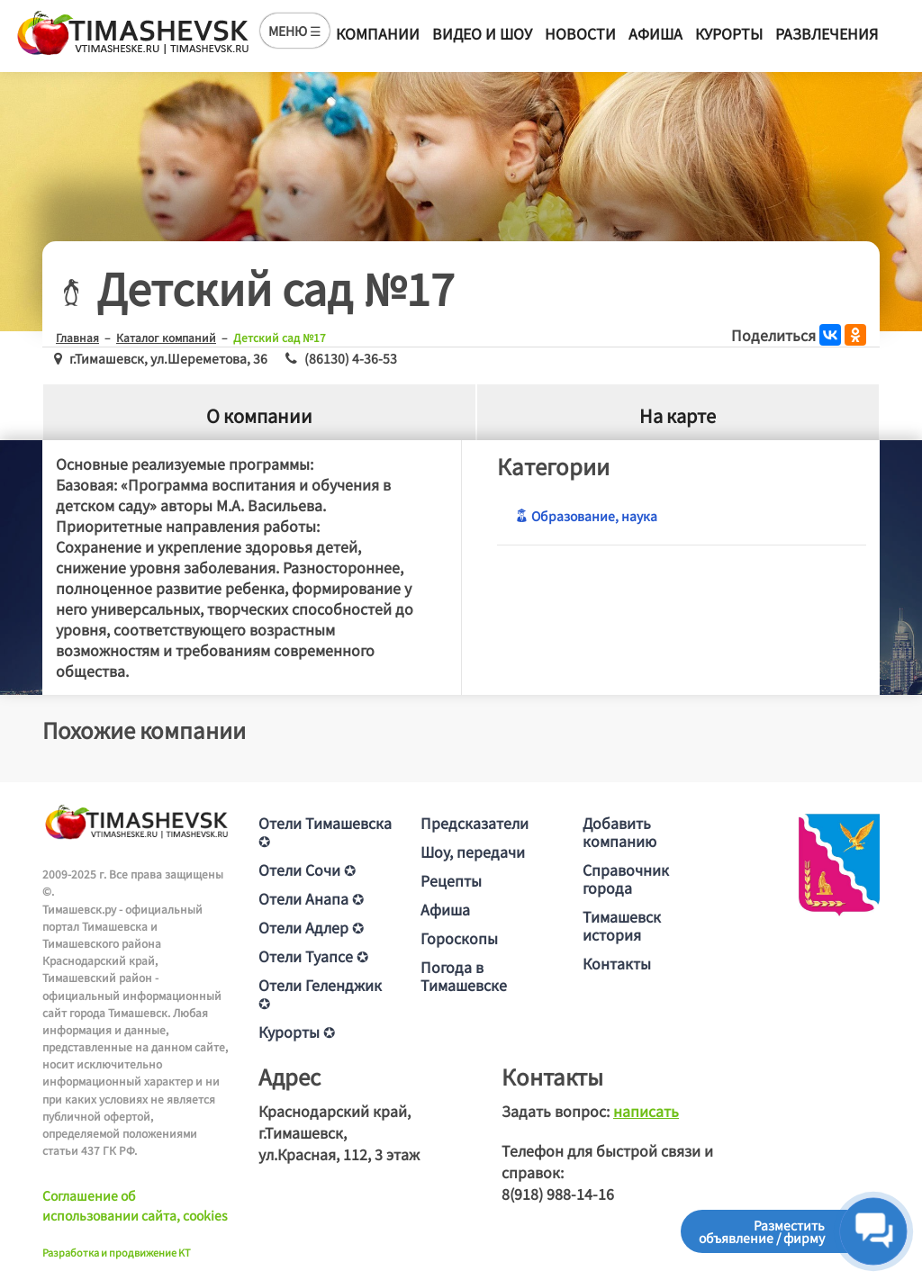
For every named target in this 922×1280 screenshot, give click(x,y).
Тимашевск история (622, 925)
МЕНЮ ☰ (294, 31)
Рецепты (451, 880)
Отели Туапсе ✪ (313, 956)
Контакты (617, 963)
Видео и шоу (482, 33)
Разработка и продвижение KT (116, 1252)
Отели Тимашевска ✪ (325, 832)
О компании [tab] (259, 415)
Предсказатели (474, 823)
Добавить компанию (619, 832)
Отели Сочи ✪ (307, 870)
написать (646, 1111)
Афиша (655, 33)
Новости (580, 33)
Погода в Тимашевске (463, 976)
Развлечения (826, 33)
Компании (378, 33)
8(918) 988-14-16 (558, 1193)
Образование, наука (586, 516)
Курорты (729, 33)
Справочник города (626, 879)
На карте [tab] (677, 415)
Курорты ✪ (296, 1032)
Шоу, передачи (472, 852)
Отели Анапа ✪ (311, 898)
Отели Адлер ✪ (311, 927)
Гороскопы (459, 938)
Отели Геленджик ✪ (320, 994)
